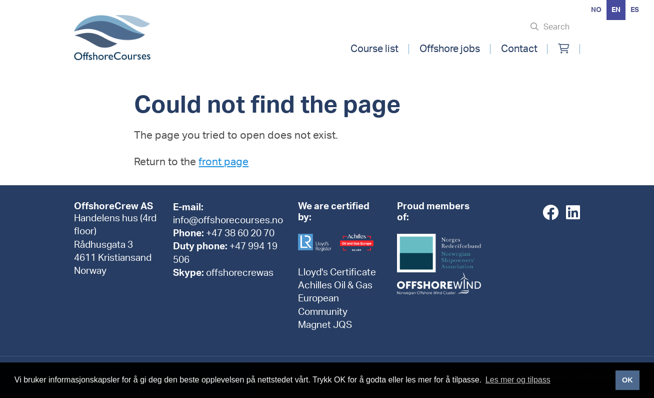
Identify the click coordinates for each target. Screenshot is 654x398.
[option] (596, 10)
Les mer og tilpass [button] (518, 379)
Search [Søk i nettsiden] (557, 27)
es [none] (634, 10)
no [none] (596, 10)
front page (223, 162)
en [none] (616, 10)
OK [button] (627, 380)
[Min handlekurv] (564, 49)
